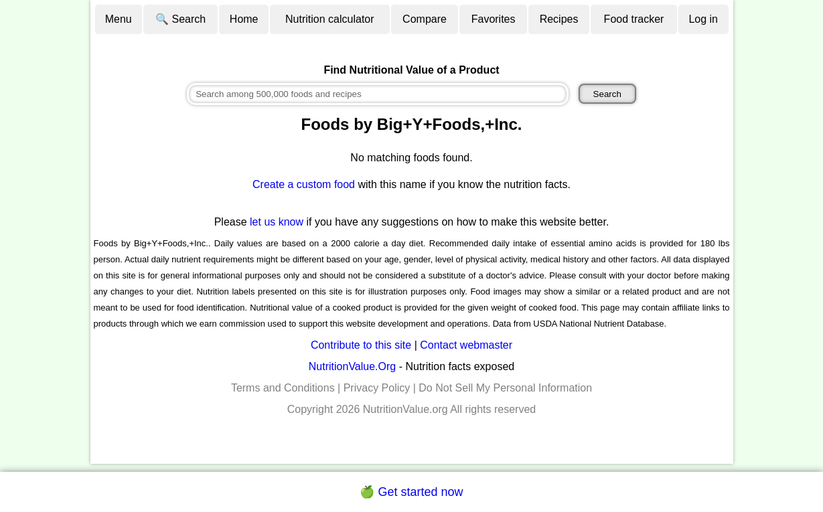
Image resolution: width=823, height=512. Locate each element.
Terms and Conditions (283, 388)
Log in (703, 19)
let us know (276, 222)
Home (244, 19)
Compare (424, 19)
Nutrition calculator (329, 19)
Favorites (493, 19)
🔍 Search (180, 19)
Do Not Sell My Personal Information (505, 388)
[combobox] (378, 94)
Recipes (559, 19)
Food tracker (634, 19)
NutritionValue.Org (352, 366)
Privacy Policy (377, 388)
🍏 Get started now (411, 492)
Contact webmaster (466, 345)
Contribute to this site (361, 345)
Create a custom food (303, 184)
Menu (118, 19)
